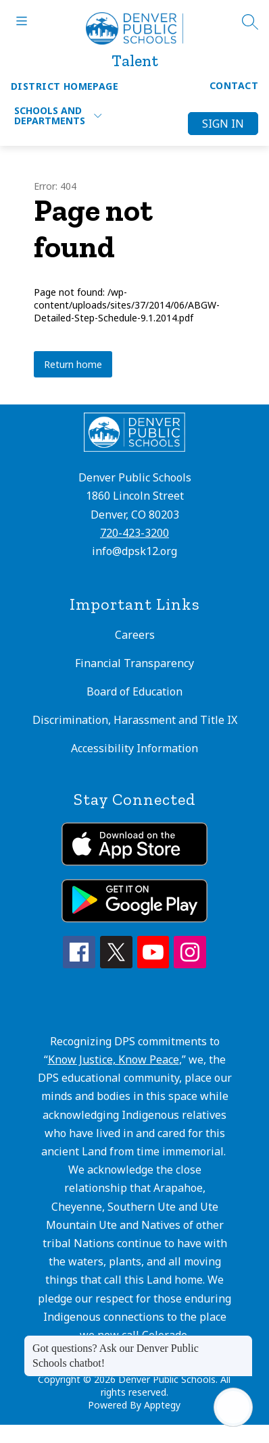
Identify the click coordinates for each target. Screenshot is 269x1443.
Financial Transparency (134, 663)
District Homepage (64, 86)
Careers (135, 634)
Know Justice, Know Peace (113, 1059)
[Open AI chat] (233, 1407)
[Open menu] (21, 21)
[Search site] (250, 22)
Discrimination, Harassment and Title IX (134, 719)
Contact (234, 85)
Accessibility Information (134, 748)
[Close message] (242, 1341)
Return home (73, 364)
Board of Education (134, 691)
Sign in (223, 123)
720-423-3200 (134, 532)
